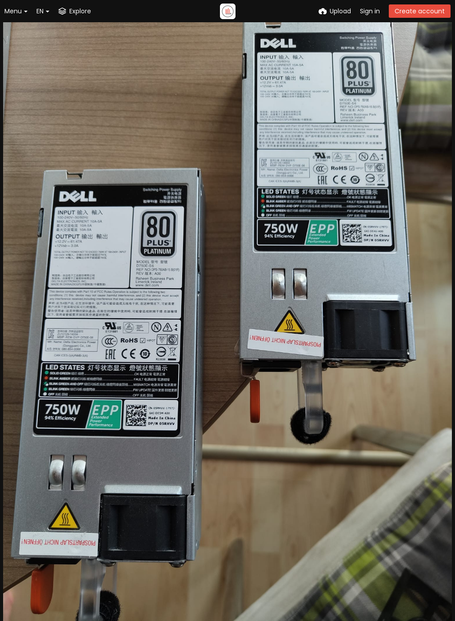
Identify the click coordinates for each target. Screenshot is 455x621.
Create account (420, 11)
